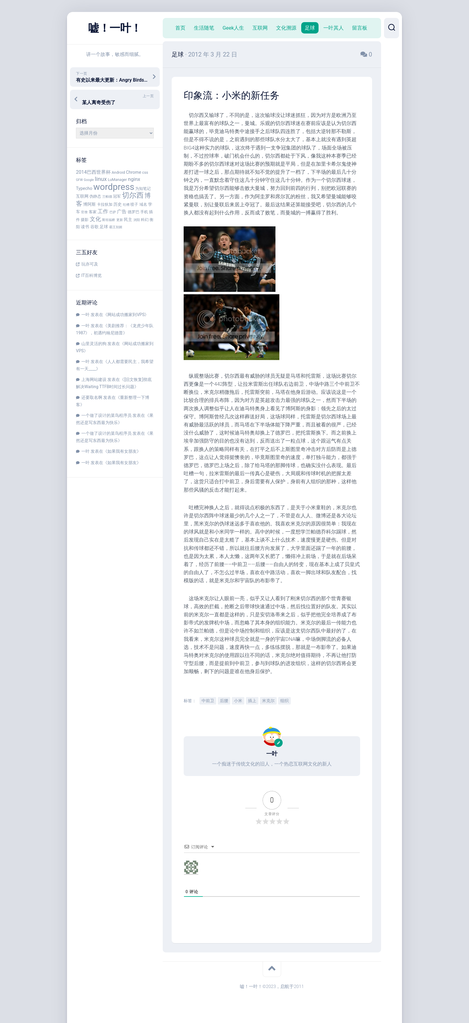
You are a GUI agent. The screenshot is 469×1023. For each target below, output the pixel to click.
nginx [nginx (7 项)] (134, 179)
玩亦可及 (89, 264)
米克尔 (268, 700)
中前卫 (208, 700)
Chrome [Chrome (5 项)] (133, 172)
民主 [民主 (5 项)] (128, 219)
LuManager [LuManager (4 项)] (117, 179)
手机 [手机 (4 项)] (144, 212)
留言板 (359, 28)
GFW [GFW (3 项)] (79, 180)
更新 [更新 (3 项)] (119, 220)
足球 (310, 28)
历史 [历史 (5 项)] (117, 204)
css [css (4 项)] (145, 172)
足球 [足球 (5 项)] (104, 226)
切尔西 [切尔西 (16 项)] (133, 195)
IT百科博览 (91, 275)
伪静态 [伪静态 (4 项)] (95, 196)
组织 (284, 700)
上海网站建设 (93, 379)
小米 (238, 700)
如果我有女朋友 (122, 451)
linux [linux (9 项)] (101, 179)
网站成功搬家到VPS (125, 314)
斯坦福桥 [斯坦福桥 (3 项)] (108, 220)
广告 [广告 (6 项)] (122, 211)
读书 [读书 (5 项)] (85, 226)
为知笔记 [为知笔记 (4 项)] (143, 188)
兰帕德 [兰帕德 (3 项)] (107, 197)
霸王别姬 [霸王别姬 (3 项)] (115, 227)
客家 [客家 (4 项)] (93, 212)
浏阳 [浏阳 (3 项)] (136, 220)
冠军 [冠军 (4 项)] (117, 196)
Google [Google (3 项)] (89, 180)
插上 (252, 700)
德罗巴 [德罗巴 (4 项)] (133, 212)
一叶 (85, 314)
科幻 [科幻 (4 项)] (145, 219)
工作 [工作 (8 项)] (103, 211)
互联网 (260, 28)
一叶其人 (333, 28)
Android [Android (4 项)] (118, 172)
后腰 (224, 700)
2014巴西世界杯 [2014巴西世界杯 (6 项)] (93, 172)
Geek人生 (233, 28)
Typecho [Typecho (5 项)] (84, 188)
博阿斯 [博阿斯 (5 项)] (89, 204)
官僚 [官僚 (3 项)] (84, 212)
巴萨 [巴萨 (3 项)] (112, 212)
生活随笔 (204, 28)
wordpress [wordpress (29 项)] (113, 187)
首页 (180, 28)
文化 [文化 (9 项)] (95, 219)
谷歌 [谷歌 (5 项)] (94, 226)
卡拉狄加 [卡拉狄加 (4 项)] (104, 204)
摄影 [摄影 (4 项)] (85, 219)
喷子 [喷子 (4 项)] (134, 204)
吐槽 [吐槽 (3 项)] (126, 205)
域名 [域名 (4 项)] (143, 204)
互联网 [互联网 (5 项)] (82, 196)
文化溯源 (286, 28)
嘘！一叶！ (114, 28)
